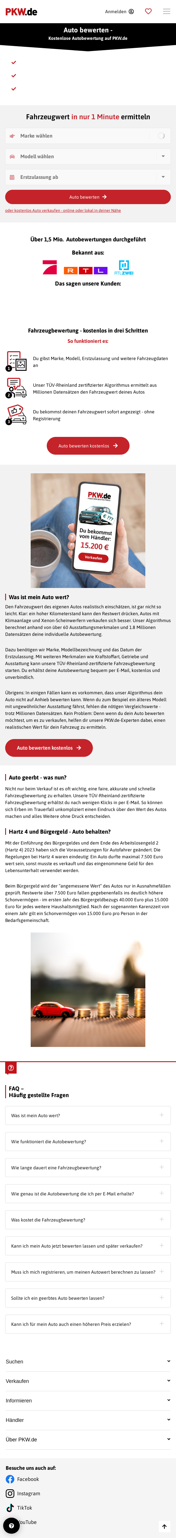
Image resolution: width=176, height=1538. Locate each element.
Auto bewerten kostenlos (49, 748)
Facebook (28, 1479)
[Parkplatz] (148, 11)
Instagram (28, 1493)
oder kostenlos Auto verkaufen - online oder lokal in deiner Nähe (63, 210)
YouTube (27, 1522)
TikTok (24, 1508)
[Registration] (119, 11)
